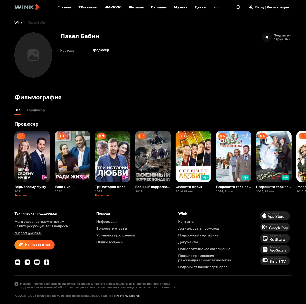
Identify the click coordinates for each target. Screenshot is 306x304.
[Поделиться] (277, 37)
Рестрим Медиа (127, 295)
